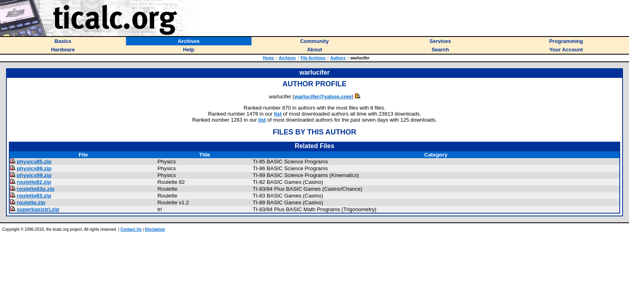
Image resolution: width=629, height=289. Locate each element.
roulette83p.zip (36, 189)
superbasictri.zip (38, 209)
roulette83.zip (34, 196)
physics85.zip (34, 162)
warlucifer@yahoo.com (323, 97)
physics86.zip (34, 168)
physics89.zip (34, 175)
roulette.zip (31, 202)
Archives (287, 58)
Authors (337, 58)
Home (268, 58)
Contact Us (131, 229)
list (278, 114)
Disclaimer (155, 229)
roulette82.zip (34, 182)
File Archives (312, 58)
